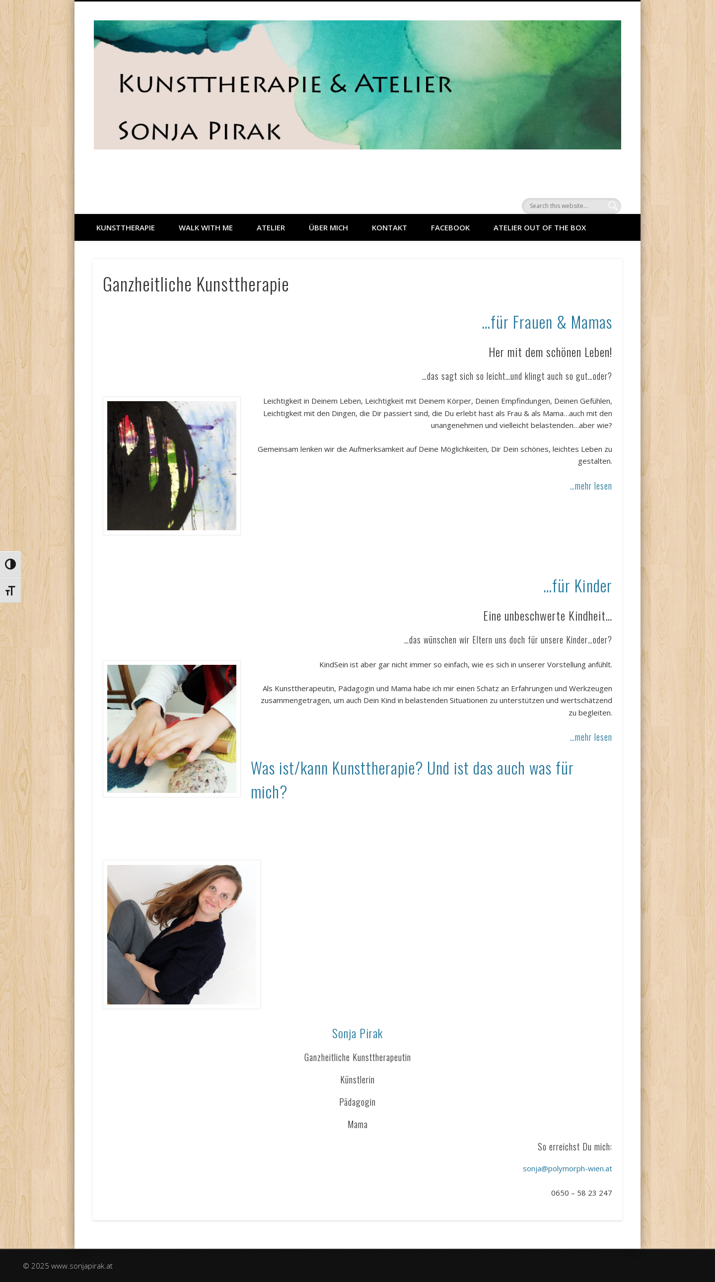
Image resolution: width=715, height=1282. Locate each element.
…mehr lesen (591, 485)
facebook (450, 227)
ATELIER (271, 227)
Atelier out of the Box (540, 227)
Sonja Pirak (357, 1033)
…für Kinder (577, 585)
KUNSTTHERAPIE (125, 227)
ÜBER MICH (328, 227)
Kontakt (389, 227)
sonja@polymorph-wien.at (567, 1168)
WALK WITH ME (206, 227)
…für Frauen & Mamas (547, 321)
